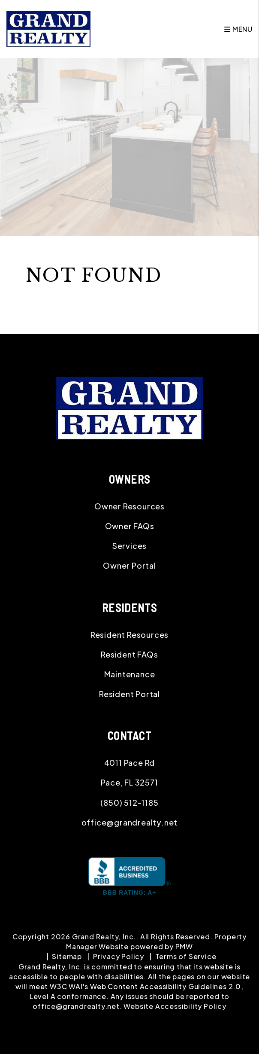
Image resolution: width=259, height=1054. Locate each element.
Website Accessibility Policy (174, 1006)
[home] (48, 28)
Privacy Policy (118, 956)
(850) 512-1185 (129, 802)
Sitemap (67, 956)
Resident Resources (129, 635)
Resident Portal (129, 694)
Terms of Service (186, 956)
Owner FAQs (129, 526)
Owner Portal (129, 565)
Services (129, 546)
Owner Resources (129, 506)
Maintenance (129, 674)
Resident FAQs (129, 654)
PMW (184, 946)
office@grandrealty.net (129, 822)
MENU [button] (238, 29)
